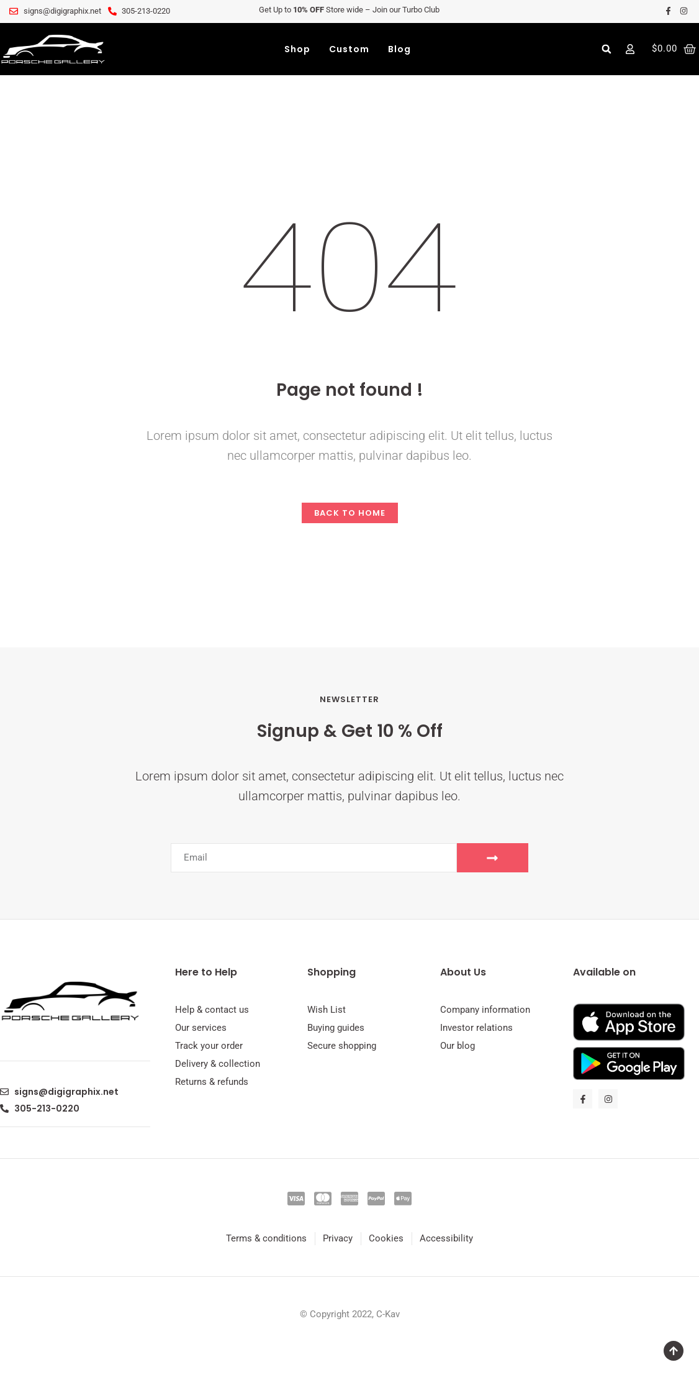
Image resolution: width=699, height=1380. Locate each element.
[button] (606, 49)
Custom (349, 49)
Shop (297, 49)
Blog (399, 49)
